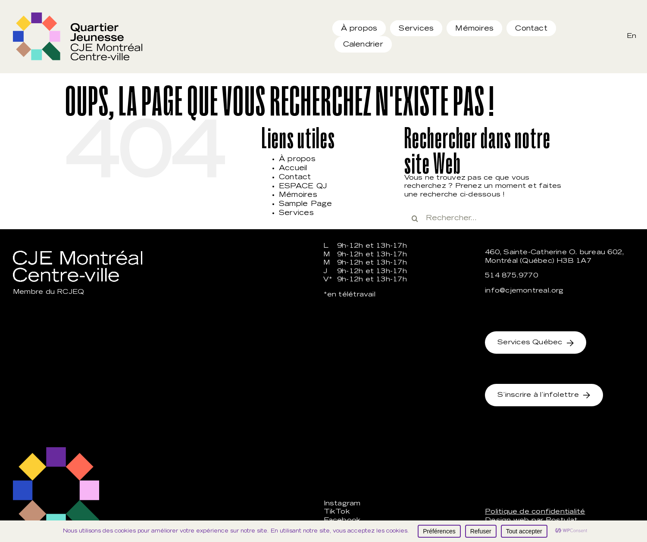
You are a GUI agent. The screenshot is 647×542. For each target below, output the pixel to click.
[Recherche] (415, 218)
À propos (297, 159)
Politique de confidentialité (535, 512)
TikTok (337, 512)
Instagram (342, 504)
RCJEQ (70, 292)
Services (296, 213)
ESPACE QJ (303, 186)
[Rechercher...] (486, 218)
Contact (295, 177)
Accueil (293, 168)
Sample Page (305, 204)
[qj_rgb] (77, 15)
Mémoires (298, 195)
